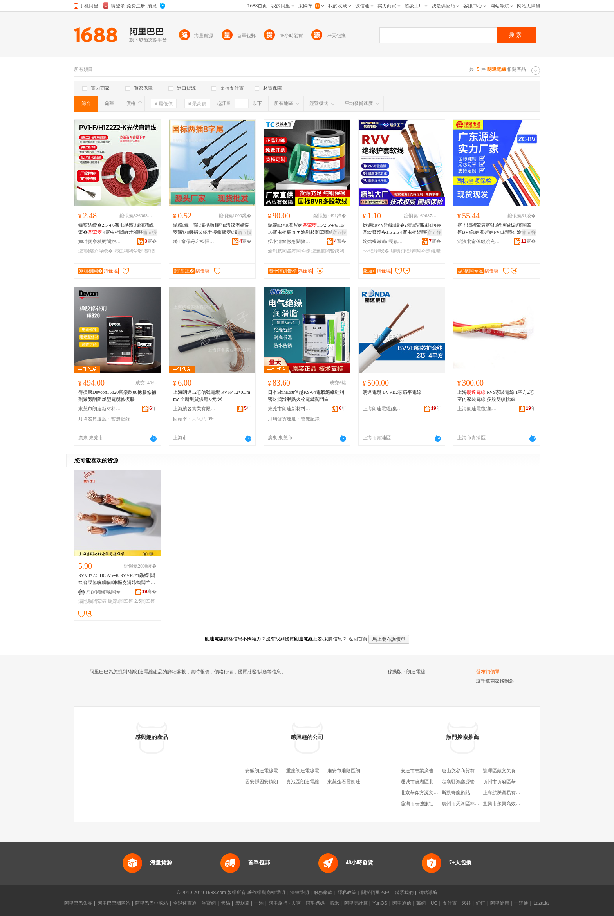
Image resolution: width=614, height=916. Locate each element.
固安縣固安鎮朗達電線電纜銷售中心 (282, 781)
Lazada (541, 903)
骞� (150, 241)
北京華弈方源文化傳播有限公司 (433, 792)
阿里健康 (499, 903)
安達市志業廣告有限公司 (426, 771)
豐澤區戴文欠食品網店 (506, 771)
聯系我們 (404, 892)
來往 (466, 903)
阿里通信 (401, 903)
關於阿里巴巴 (375, 892)
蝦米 (334, 903)
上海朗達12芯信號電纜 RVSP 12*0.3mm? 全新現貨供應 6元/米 (211, 395)
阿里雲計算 (356, 903)
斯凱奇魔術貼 (456, 792)
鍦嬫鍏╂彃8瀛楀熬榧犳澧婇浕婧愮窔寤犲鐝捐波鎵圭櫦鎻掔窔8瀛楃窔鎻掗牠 (211, 229)
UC (434, 903)
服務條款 (323, 892)
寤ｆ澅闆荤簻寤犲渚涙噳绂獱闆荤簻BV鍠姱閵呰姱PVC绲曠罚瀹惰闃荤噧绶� (495, 229)
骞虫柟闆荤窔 (128, 251)
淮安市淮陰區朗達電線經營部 (357, 771)
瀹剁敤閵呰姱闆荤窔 (289, 251)
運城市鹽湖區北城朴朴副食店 (431, 781)
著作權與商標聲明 (266, 892)
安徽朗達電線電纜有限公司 (273, 771)
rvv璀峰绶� (376, 251)
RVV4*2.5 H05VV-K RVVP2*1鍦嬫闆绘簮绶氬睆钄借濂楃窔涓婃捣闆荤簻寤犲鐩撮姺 (116, 579)
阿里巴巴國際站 (114, 903)
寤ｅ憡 (150, 232)
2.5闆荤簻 (144, 601)
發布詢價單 (488, 671)
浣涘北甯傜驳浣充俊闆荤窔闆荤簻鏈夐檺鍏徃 (478, 241)
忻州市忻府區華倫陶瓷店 (509, 781)
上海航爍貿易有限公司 (506, 792)
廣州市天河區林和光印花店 (470, 803)
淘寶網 (209, 903)
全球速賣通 (185, 903)
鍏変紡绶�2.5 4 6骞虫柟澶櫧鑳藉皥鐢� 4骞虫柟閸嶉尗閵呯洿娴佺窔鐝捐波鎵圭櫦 (116, 229)
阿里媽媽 (315, 903)
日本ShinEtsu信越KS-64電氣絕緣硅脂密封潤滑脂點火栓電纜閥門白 (306, 395)
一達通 (521, 903)
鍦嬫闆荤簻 (120, 601)
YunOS (379, 903)
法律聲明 (299, 892)
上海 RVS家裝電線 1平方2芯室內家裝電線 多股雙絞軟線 (495, 395)
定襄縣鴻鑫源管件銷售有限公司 (474, 781)
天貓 (225, 903)
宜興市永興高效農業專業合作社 (516, 803)
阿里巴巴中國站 (151, 903)
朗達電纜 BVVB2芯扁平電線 (392, 392)
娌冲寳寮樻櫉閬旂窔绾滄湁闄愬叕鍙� (99, 241)
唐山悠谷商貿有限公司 (465, 771)
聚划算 (242, 903)
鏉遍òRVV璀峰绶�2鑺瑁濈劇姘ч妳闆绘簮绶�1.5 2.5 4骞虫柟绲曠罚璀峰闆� (402, 229)
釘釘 (480, 903)
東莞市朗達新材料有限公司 (99, 408)
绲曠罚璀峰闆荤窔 (410, 251)
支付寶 (449, 903)
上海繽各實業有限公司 (194, 408)
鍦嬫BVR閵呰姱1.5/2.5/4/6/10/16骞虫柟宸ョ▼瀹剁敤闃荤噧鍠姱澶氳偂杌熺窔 (306, 229)
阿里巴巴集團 (78, 903)
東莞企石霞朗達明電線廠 (353, 781)
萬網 (421, 903)
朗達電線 (415, 671)
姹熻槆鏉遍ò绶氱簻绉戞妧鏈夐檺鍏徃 (384, 241)
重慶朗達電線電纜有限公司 (314, 771)
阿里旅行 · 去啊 (285, 903)
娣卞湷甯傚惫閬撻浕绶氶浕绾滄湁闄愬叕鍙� (289, 241)
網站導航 (428, 892)
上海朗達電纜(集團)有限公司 (384, 408)
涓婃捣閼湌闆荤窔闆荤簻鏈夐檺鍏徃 (107, 592)
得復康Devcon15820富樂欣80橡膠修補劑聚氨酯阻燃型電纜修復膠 (117, 395)
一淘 (259, 903)
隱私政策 (347, 892)
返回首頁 (358, 639)
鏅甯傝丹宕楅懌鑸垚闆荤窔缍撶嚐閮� (194, 241)
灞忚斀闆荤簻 (92, 601)
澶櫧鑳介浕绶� (95, 251)
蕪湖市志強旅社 (417, 803)
